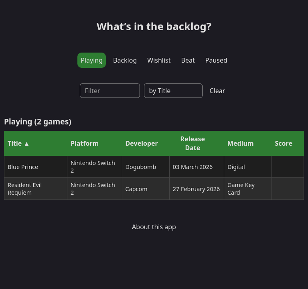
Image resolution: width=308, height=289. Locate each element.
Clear (217, 90)
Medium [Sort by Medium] (240, 143)
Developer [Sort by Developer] (142, 143)
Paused (216, 60)
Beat (188, 60)
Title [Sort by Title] (15, 143)
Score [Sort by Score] (283, 143)
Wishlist (158, 60)
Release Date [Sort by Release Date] (192, 143)
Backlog (125, 60)
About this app (154, 226)
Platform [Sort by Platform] (85, 143)
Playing (92, 60)
